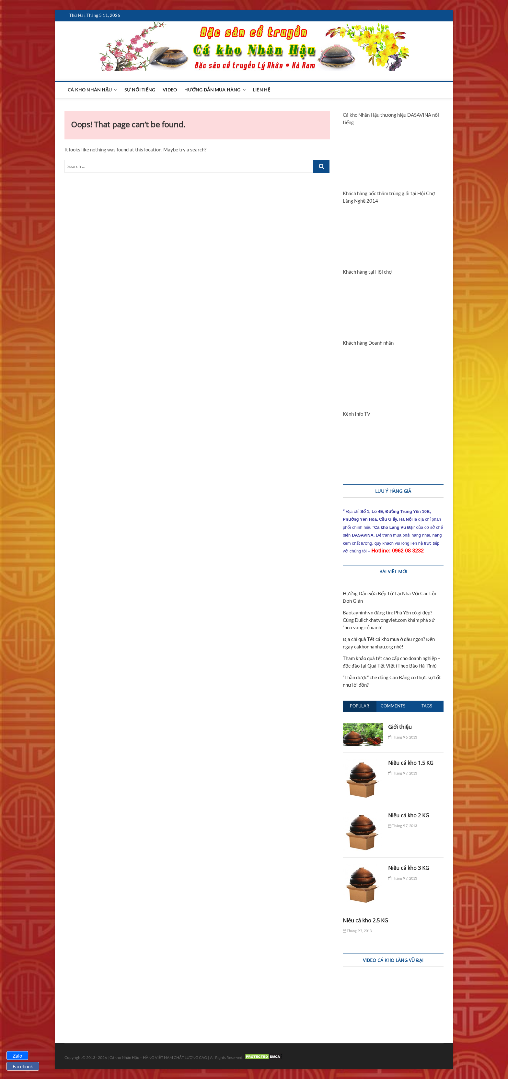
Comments (393, 705)
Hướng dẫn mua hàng (212, 89)
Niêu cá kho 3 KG (408, 868)
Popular (359, 705)
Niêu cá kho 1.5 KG (410, 762)
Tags (426, 705)
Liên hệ (262, 89)
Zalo (17, 1056)
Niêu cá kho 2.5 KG (365, 920)
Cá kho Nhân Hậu (90, 89)
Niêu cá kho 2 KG (408, 815)
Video (170, 89)
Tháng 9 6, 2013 (402, 737)
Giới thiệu (400, 726)
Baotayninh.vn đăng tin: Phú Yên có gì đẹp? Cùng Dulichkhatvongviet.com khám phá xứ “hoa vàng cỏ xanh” (389, 620)
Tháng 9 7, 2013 (402, 773)
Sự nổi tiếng (139, 89)
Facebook (23, 1066)
